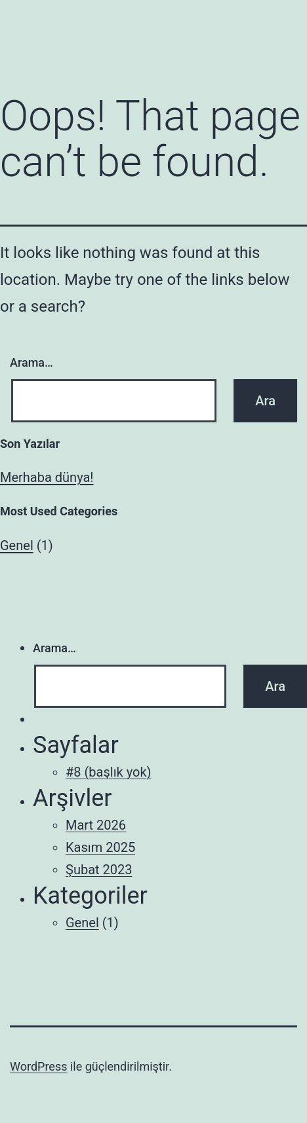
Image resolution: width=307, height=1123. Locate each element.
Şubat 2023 (99, 869)
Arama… (31, 362)
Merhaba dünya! (47, 477)
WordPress (38, 1066)
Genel (16, 545)
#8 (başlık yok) (109, 772)
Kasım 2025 (100, 847)
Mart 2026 (96, 825)
